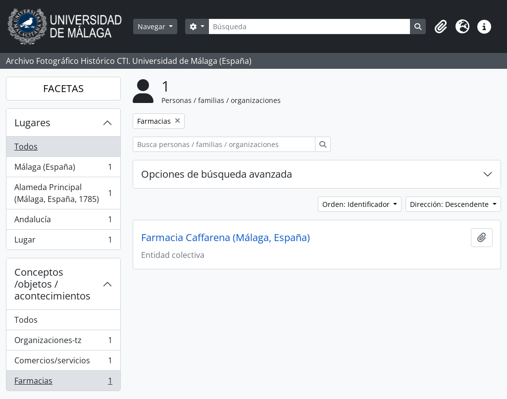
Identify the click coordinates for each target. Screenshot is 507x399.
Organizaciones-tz (63, 342)
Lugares (32, 122)
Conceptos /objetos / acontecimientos (52, 283)
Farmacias (63, 383)
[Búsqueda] (309, 26)
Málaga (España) (63, 169)
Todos (26, 146)
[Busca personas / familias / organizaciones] (224, 144)
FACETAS (63, 88)
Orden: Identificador (357, 204)
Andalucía (63, 221)
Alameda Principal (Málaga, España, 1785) (63, 193)
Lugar (63, 241)
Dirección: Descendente (450, 204)
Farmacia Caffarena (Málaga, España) (225, 238)
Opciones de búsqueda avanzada (216, 174)
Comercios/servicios (63, 362)
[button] (441, 27)
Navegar (152, 26)
